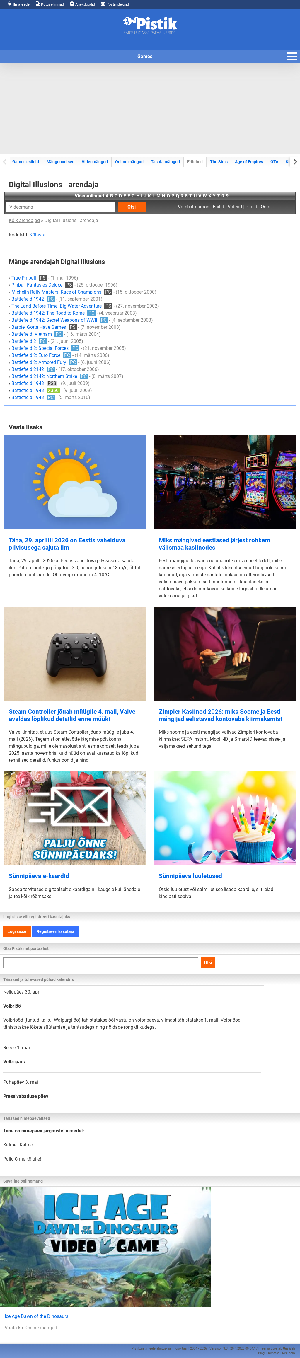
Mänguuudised (60, 161)
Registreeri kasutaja (55, 931)
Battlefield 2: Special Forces (45, 348)
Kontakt (273, 1353)
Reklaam (288, 1353)
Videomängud (95, 161)
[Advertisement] (150, 108)
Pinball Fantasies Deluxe (42, 285)
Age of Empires (249, 161)
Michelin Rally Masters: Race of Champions (61, 292)
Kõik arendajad (24, 220)
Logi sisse (17, 931)
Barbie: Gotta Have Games (44, 327)
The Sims (219, 161)
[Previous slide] (5, 161)
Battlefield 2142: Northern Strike (49, 376)
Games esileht (25, 161)
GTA (274, 161)
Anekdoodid (82, 3)
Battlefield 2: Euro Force (41, 355)
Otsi (131, 207)
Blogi (261, 1353)
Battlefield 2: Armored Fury (44, 362)
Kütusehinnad (49, 3)
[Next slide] (295, 161)
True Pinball (29, 278)
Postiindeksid (115, 3)
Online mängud (129, 161)
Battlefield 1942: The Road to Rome (53, 313)
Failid (218, 206)
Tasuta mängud (165, 161)
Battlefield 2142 (33, 369)
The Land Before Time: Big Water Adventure (61, 306)
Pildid (251, 206)
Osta (265, 206)
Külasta (37, 235)
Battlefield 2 (29, 341)
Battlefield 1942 (33, 299)
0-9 (225, 196)
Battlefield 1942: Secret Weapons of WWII (59, 320)
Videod (235, 206)
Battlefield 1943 (34, 383)
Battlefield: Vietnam (37, 334)
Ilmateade (18, 3)
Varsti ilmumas (193, 206)
